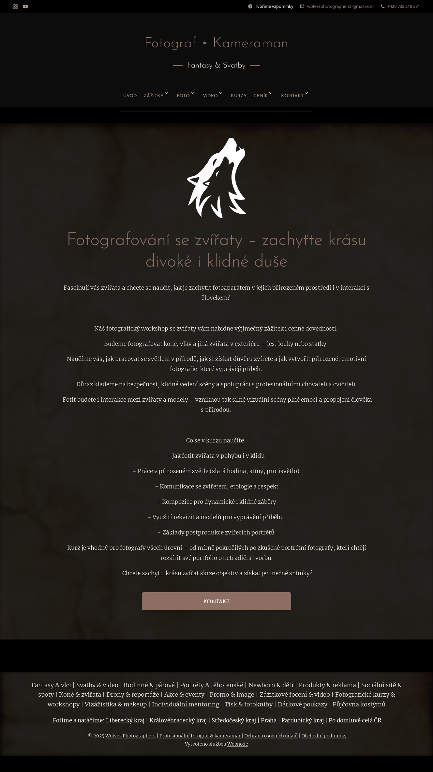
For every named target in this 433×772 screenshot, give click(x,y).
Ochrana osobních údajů (271, 736)
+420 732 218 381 (403, 6)
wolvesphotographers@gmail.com (340, 6)
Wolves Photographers (130, 736)
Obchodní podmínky (324, 736)
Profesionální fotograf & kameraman (200, 736)
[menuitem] (111, 93)
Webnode (237, 744)
